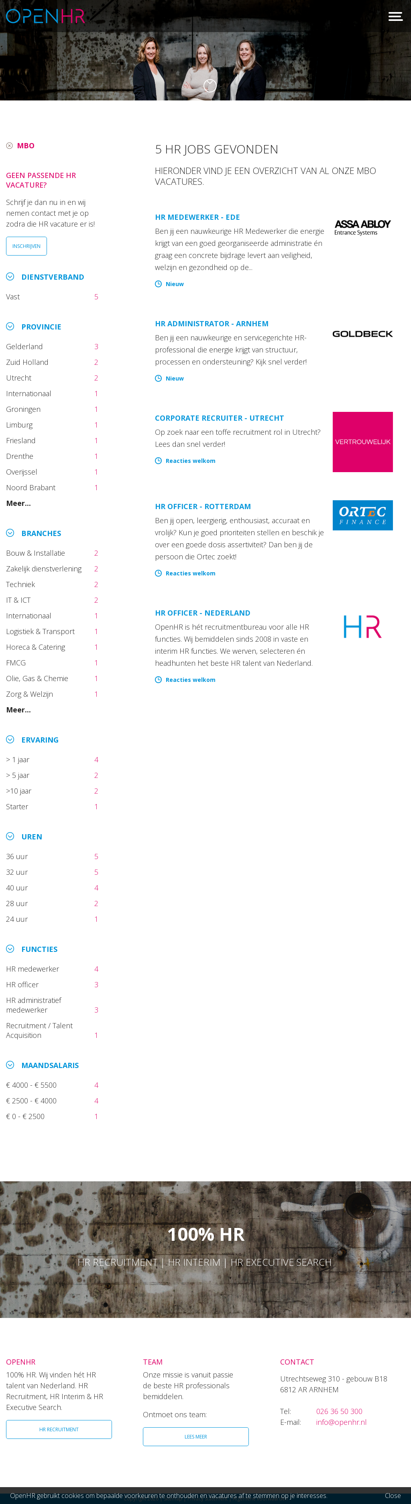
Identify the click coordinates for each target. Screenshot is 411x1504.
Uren (31, 836)
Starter (19, 806)
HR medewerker (33, 969)
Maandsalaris (50, 1065)
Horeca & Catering (36, 647)
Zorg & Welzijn (30, 694)
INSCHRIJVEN (26, 246)
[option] (205, 50)
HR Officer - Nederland (202, 613)
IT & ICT (19, 600)
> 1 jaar (18, 759)
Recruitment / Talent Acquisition (39, 1030)
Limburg (20, 425)
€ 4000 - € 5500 (32, 1085)
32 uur (19, 872)
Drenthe (20, 456)
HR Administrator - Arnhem (212, 323)
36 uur (19, 856)
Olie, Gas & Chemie (38, 678)
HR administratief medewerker (33, 1005)
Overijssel (22, 472)
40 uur (18, 887)
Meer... (18, 503)
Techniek (21, 584)
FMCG (17, 662)
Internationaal (29, 393)
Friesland (22, 440)
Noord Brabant (31, 487)
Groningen (24, 409)
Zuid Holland (28, 362)
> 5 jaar (18, 775)
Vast (14, 296)
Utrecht (19, 378)
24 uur (19, 919)
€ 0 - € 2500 (26, 1116)
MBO (26, 145)
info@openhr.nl (341, 1422)
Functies (39, 949)
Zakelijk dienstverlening (44, 568)
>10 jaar (19, 791)
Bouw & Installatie (36, 553)
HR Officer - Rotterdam (203, 506)
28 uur (18, 903)
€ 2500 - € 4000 (32, 1100)
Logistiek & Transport (41, 631)
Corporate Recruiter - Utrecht (219, 418)
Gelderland (25, 346)
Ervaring (40, 740)
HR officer (23, 984)
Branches (41, 533)
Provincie (41, 326)
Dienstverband (52, 277)
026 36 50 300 (339, 1411)
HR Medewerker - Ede (197, 217)
